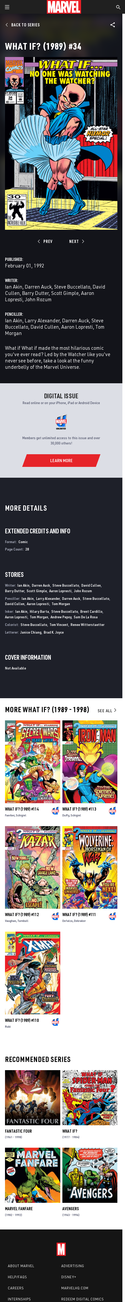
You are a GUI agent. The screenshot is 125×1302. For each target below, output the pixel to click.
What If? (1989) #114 (22, 809)
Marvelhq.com (74, 1288)
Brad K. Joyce (54, 632)
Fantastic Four (18, 1131)
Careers (16, 1288)
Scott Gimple (65, 293)
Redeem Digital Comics (82, 1299)
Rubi (8, 1026)
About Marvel (21, 1266)
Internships (19, 1299)
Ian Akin (13, 287)
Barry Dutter (35, 293)
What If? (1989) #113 (79, 809)
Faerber (9, 815)
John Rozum (38, 299)
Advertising (72, 1266)
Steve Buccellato (72, 287)
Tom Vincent (58, 624)
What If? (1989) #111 (79, 914)
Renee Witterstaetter (87, 624)
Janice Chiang (30, 632)
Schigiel (21, 815)
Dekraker (80, 921)
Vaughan (10, 921)
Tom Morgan (61, 603)
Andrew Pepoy (61, 617)
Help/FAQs (17, 1277)
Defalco (67, 921)
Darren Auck (38, 287)
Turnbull (22, 921)
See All (107, 710)
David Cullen (45, 327)
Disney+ (68, 1277)
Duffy (65, 815)
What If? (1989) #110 (22, 1020)
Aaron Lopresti (77, 327)
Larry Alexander (42, 320)
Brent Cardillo (91, 611)
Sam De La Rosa (86, 617)
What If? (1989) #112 (22, 914)
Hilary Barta (39, 611)
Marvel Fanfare (19, 1208)
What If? (69, 1131)
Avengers (70, 1208)
